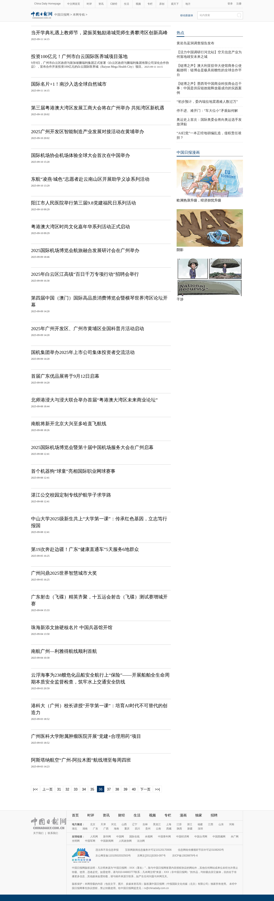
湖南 (85, 828)
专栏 (150, 3)
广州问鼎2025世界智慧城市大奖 (64, 573)
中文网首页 (73, 3)
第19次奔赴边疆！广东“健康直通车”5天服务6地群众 (85, 549)
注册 (238, 3)
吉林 (145, 824)
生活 (126, 3)
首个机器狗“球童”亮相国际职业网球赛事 (73, 471)
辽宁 (134, 824)
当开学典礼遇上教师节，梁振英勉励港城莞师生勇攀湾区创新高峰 (99, 32)
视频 (138, 3)
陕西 (179, 828)
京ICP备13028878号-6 (185, 855)
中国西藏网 (219, 836)
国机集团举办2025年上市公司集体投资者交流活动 (83, 352)
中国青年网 (164, 836)
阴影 (180, 250)
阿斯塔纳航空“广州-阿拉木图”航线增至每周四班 (81, 760)
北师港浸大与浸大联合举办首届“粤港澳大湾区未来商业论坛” (94, 400)
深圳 (200, 828)
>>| (157, 789)
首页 (75, 815)
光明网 (76, 840)
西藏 (168, 828)
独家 (198, 815)
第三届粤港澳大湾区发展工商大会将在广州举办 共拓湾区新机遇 (97, 107)
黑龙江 (157, 824)
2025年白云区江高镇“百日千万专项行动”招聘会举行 (85, 274)
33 (75, 789)
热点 (180, 33)
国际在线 (134, 836)
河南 (231, 824)
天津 (103, 824)
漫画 (183, 815)
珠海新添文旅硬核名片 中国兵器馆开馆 (71, 627)
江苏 (179, 824)
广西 (106, 828)
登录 (230, 3)
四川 (137, 828)
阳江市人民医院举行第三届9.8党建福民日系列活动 (83, 203)
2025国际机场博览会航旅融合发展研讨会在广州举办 (85, 250)
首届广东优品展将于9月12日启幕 (65, 376)
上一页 (47, 789)
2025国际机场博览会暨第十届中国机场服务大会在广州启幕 (92, 447)
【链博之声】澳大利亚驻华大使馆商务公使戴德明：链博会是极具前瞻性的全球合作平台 (209, 70)
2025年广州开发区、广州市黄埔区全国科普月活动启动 (87, 328)
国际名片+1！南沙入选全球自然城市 (69, 84)
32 (67, 789)
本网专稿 (79, 14)
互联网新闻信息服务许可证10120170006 (148, 849)
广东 (95, 828)
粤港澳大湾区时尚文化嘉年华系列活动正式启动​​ (80, 226)
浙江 (189, 824)
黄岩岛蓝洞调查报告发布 (195, 43)
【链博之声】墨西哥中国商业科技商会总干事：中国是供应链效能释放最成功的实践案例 (209, 88)
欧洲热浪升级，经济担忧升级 (199, 200)
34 (84, 789)
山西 (124, 824)
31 (59, 789)
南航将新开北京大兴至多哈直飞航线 (68, 423)
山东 (221, 824)
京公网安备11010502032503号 (113, 855)
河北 (113, 824)
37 (109, 789)
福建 (200, 824)
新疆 (189, 828)
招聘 (214, 815)
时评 (89, 3)
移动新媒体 (186, 15)
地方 (188, 3)
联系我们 (53, 833)
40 (134, 789)
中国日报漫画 (188, 152)
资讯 (101, 3)
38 (117, 789)
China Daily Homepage (47, 3)
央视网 (149, 836)
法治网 (141, 840)
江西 (210, 824)
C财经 (113, 3)
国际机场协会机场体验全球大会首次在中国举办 (80, 155)
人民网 (94, 836)
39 (125, 789)
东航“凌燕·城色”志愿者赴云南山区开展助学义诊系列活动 (90, 179)
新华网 (107, 836)
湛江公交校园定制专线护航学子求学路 (71, 495)
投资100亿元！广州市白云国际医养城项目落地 (79, 56)
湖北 (74, 828)
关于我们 (38, 833)
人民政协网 (125, 840)
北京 (92, 824)
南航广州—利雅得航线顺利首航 (64, 651)
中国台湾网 (200, 836)
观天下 (175, 3)
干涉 (180, 299)
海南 (116, 828)
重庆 (127, 828)
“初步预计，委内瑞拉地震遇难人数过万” (207, 101)
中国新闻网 (107, 840)
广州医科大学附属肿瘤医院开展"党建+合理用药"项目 (86, 736)
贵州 (147, 828)
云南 (158, 828)
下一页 (145, 789)
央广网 (234, 836)
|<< (35, 789)
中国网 (120, 836)
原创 (161, 3)
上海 (168, 824)
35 (92, 789)
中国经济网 (182, 836)
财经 (121, 815)
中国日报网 (61, 14)
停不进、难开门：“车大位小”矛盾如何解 (207, 110)
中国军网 (90, 840)
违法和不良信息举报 (107, 849)
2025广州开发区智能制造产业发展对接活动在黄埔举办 (87, 131)
